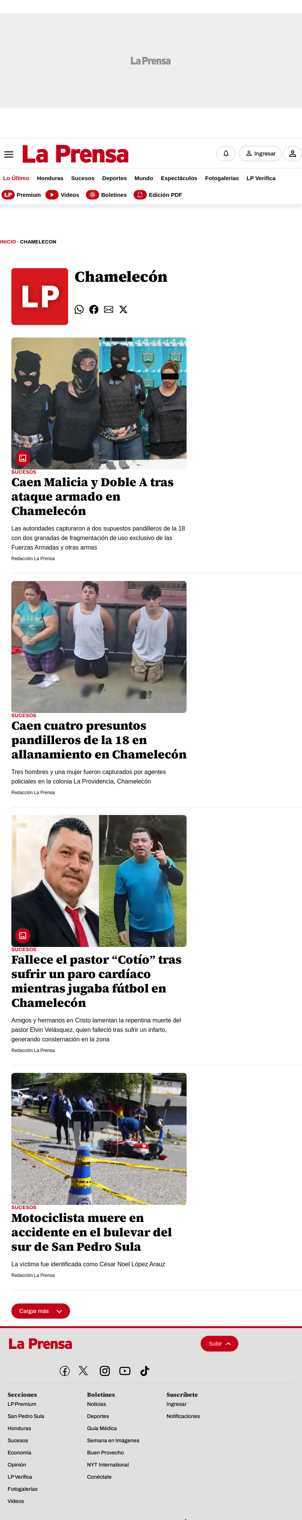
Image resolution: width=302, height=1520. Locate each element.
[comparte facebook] (93, 309)
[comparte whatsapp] (79, 309)
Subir (220, 1343)
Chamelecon (38, 242)
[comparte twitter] (123, 309)
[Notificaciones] (225, 153)
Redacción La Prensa (33, 558)
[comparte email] (108, 309)
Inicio (8, 242)
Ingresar (265, 154)
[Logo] (57, 154)
